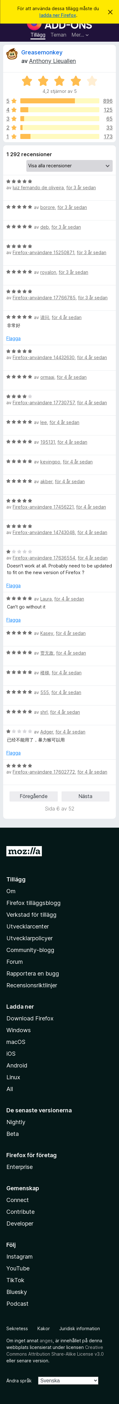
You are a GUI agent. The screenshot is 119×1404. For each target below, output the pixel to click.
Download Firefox (30, 1018)
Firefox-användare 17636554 (44, 557)
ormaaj (47, 377)
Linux (13, 1077)
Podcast (17, 1303)
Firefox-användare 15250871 (43, 252)
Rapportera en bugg (32, 973)
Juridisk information (79, 1328)
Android (16, 1065)
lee (43, 422)
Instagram (19, 1256)
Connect (17, 1200)
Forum (14, 961)
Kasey (46, 633)
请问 (44, 317)
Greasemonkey (42, 52)
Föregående (34, 796)
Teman (58, 34)
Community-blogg (30, 950)
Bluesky (16, 1292)
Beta (12, 1133)
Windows (18, 1030)
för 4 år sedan (67, 317)
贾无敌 (47, 653)
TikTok (15, 1280)
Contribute (20, 1211)
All (9, 1089)
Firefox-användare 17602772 (44, 772)
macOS (15, 1042)
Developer (19, 1223)
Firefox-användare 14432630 (44, 357)
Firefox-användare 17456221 (43, 507)
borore (47, 207)
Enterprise (19, 1167)
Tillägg (37, 34)
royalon (48, 272)
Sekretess (17, 1328)
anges (46, 1340)
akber (46, 481)
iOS (11, 1053)
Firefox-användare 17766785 (44, 297)
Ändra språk (19, 1380)
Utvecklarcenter (27, 926)
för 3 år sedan (81, 187)
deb (44, 227)
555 (44, 692)
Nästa (85, 796)
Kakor (43, 1328)
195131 (47, 442)
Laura (46, 598)
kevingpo (50, 461)
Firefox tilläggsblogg (33, 903)
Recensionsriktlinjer (31, 985)
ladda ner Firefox (57, 15)
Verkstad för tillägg (31, 914)
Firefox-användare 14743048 (44, 532)
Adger (46, 731)
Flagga (13, 338)
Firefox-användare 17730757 (44, 402)
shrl (44, 712)
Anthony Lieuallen (52, 61)
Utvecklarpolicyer (29, 938)
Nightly (15, 1122)
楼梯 (44, 672)
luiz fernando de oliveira (38, 187)
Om (11, 891)
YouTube (18, 1268)
